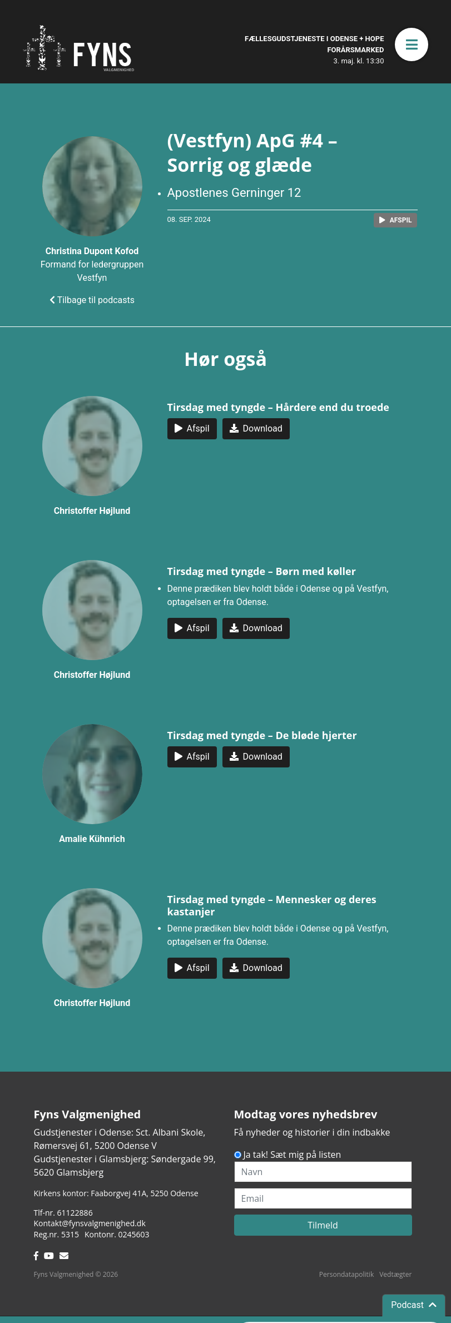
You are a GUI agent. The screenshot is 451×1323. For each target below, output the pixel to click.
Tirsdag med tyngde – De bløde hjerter (262, 735)
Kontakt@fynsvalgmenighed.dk (90, 1223)
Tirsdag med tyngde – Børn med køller (261, 571)
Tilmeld (323, 1225)
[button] (411, 44)
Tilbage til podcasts (92, 300)
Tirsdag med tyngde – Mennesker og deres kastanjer (271, 905)
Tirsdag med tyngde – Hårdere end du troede (278, 407)
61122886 (75, 1212)
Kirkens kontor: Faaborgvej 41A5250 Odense (116, 1193)
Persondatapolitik (346, 1274)
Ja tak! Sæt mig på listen (292, 1154)
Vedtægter (395, 1274)
